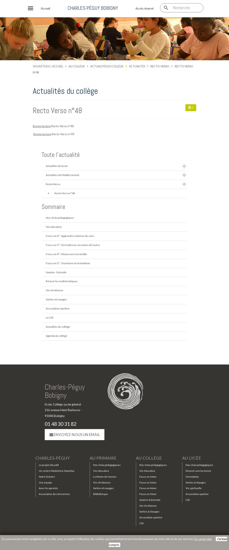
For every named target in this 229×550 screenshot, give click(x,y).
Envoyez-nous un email (74, 434)
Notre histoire (47, 476)
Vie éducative (54, 226)
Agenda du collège (56, 335)
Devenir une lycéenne (198, 470)
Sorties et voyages (56, 299)
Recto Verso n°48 (57, 110)
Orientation (192, 476)
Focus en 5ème (148, 482)
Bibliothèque (100, 494)
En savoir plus (203, 539)
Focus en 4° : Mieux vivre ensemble (66, 254)
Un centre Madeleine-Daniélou (56, 470)
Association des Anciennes (54, 494)
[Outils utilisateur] (190, 107)
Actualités (137, 66)
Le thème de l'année (104, 476)
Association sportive (57, 308)
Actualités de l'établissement (62, 175)
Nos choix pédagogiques (60, 217)
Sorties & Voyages (149, 511)
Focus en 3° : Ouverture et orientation (68, 263)
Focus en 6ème (148, 476)
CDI (141, 523)
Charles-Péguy (52, 458)
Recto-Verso (159, 66)
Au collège (77, 66)
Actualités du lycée (57, 166)
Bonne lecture (42, 126)
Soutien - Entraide (56, 272)
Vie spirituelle (194, 488)
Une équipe (45, 482)
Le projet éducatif (49, 465)
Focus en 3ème (148, 494)
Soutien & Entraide (149, 499)
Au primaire (103, 458)
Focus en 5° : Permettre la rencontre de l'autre (73, 245)
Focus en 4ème (148, 488)
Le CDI (49, 317)
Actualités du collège (107, 66)
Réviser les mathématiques (62, 281)
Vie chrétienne (54, 290)
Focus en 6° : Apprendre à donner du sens (70, 236)
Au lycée (191, 458)
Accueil (57, 66)
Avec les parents (48, 488)
